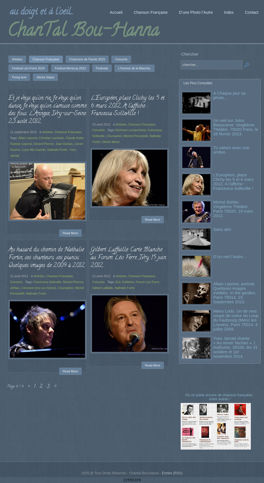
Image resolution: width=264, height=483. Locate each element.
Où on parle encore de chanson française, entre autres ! (219, 397)
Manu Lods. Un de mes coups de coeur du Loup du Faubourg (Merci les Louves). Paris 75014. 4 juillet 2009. (235, 320)
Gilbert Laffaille (102, 288)
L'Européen (114, 136)
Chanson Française (68, 132)
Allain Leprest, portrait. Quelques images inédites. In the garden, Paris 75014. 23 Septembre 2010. (234, 292)
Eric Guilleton (125, 282)
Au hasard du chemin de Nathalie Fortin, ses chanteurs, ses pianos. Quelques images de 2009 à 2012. (46, 257)
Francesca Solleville (47, 282)
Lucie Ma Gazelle (33, 149)
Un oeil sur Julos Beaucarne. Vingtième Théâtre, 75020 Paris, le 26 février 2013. (235, 127)
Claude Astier (75, 138)
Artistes (48, 132)
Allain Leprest (27, 138)
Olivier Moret (111, 141)
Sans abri (222, 229)
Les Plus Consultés (197, 83)
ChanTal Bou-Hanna (83, 32)
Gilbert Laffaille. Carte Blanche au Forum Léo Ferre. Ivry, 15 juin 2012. (128, 257)
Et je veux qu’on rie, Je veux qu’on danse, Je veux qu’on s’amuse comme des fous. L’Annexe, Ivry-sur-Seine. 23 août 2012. (47, 110)
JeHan (14, 288)
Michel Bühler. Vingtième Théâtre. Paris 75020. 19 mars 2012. (233, 209)
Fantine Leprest (21, 143)
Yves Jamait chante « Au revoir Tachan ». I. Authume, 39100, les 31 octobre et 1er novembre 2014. (235, 347)
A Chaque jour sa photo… (229, 95)
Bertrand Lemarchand (131, 130)
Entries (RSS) (172, 473)
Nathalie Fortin (57, 149)
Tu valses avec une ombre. (231, 149)
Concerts (98, 130)
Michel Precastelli (136, 136)
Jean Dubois (64, 143)
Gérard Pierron (43, 143)
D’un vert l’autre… (230, 256)
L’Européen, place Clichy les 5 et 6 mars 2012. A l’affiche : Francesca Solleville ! (127, 106)
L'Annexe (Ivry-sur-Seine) (38, 288)
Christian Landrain (51, 138)
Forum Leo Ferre (147, 282)
